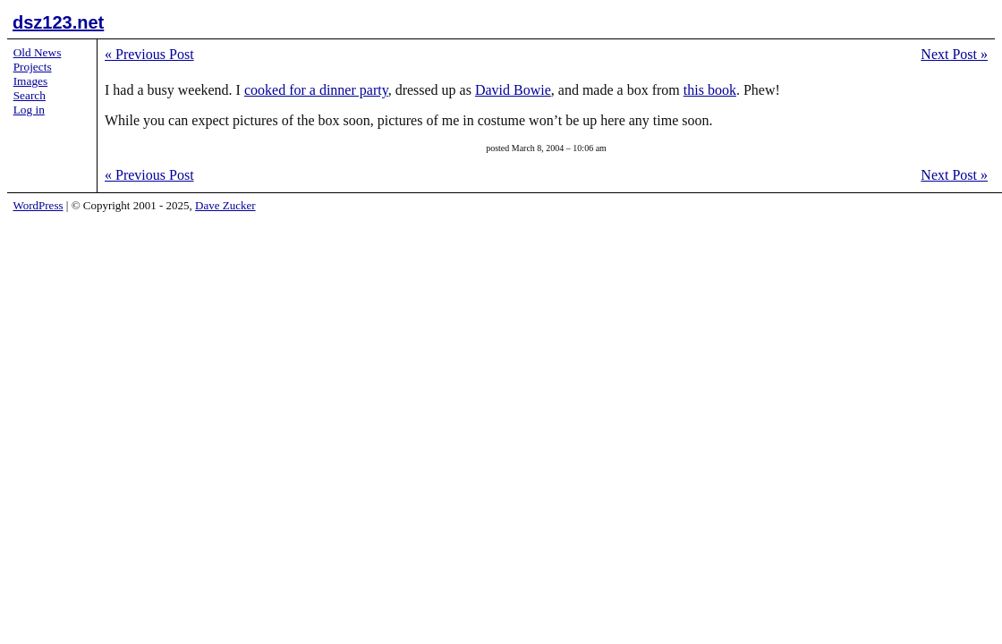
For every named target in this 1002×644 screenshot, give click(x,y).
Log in (29, 109)
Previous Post (149, 54)
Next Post (954, 54)
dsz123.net (58, 22)
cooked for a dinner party (316, 89)
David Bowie (513, 89)
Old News (37, 52)
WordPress (38, 205)
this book (710, 89)
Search (29, 95)
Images (30, 81)
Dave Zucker (225, 205)
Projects (32, 66)
